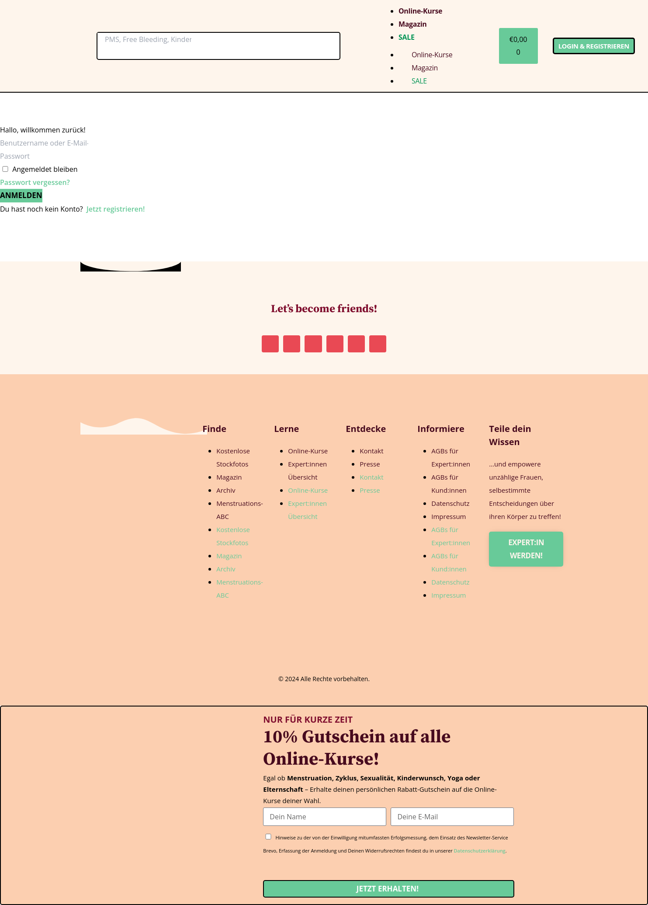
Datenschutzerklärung (480, 850)
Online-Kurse (420, 11)
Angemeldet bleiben (45, 169)
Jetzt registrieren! (116, 209)
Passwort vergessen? (35, 182)
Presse (370, 463)
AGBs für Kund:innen (449, 483)
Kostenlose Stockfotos (233, 457)
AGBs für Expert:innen (450, 457)
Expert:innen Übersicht (307, 470)
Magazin (413, 24)
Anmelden (21, 195)
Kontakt (371, 450)
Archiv (225, 490)
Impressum (448, 516)
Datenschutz (450, 503)
